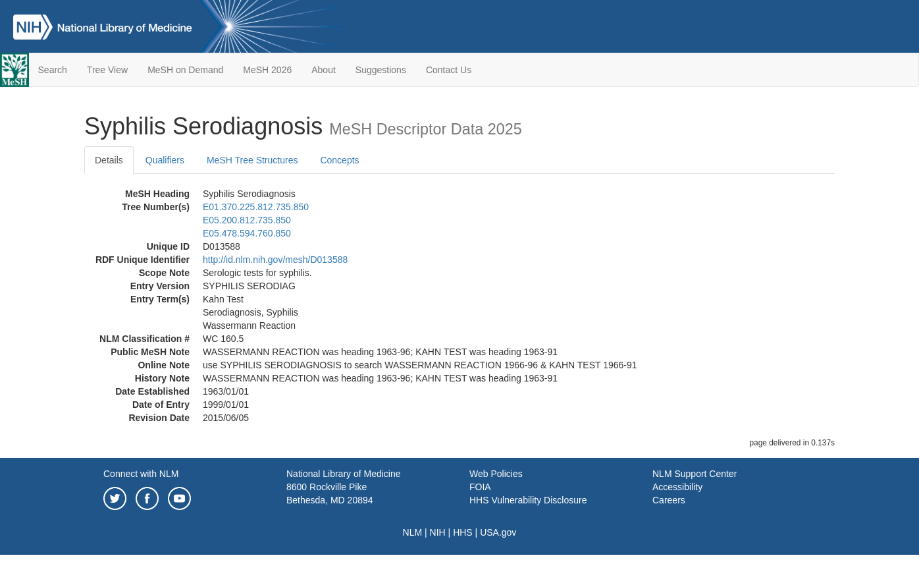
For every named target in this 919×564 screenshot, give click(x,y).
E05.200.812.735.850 (247, 220)
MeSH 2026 (267, 70)
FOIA (480, 487)
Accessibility (677, 487)
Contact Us (448, 70)
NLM (413, 532)
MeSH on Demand (185, 70)
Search (52, 70)
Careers (668, 500)
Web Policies (496, 473)
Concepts (339, 160)
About (323, 70)
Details (109, 160)
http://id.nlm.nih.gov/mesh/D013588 (275, 259)
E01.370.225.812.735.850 (256, 207)
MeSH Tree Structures (252, 160)
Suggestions (380, 70)
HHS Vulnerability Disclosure (528, 500)
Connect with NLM (140, 473)
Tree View (107, 70)
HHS (463, 532)
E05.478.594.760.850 (247, 233)
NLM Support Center (694, 473)
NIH (438, 532)
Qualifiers (164, 160)
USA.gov (498, 532)
